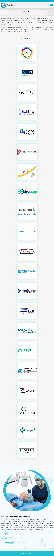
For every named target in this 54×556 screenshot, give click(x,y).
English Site (48, 1)
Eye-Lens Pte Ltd (29, 553)
